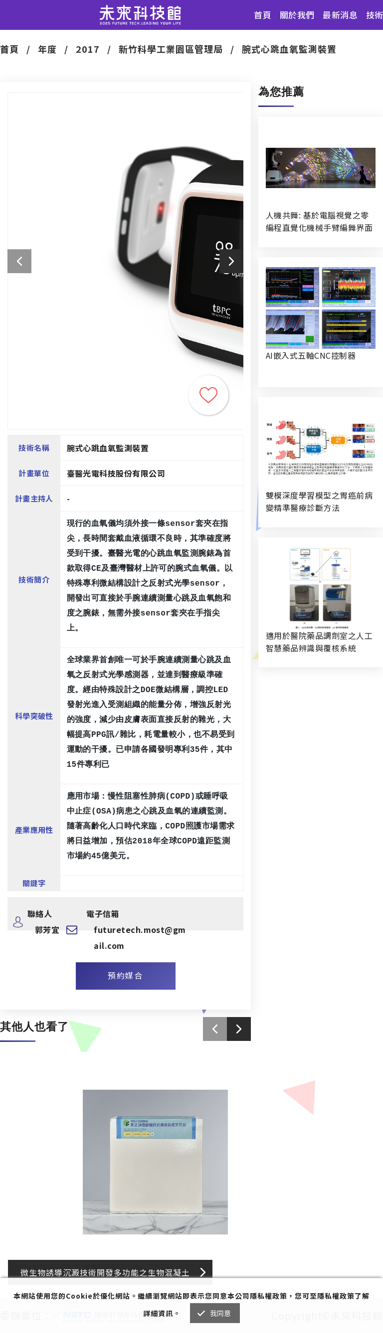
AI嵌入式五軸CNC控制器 (311, 355)
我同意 (220, 1313)
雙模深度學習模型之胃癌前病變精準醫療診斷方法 (319, 501)
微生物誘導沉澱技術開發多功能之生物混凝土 (105, 1272)
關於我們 (297, 14)
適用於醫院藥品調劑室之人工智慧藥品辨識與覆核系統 (319, 641)
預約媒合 (125, 975)
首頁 (262, 14)
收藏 (208, 395)
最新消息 (340, 14)
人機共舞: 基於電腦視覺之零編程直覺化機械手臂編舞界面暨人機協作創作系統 (319, 221)
